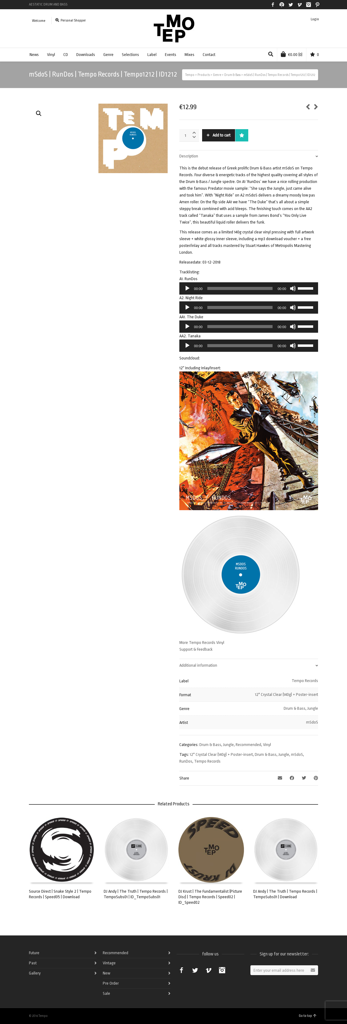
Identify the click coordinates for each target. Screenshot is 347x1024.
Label (152, 54)
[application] (248, 288)
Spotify (281, 4)
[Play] (187, 288)
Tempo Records (305, 680)
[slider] (240, 288)
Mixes (189, 54)
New (106, 973)
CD (65, 54)
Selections (130, 54)
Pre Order (111, 983)
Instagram (308, 4)
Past (33, 963)
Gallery (35, 973)
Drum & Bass (294, 708)
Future (34, 953)
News (34, 54)
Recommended (248, 744)
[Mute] (293, 288)
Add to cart (221, 135)
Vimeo (299, 4)
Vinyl (51, 54)
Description (188, 156)
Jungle (312, 708)
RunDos (185, 761)
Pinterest (317, 4)
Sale (106, 993)
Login (315, 19)
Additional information (198, 665)
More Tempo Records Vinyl (201, 642)
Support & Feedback (196, 649)
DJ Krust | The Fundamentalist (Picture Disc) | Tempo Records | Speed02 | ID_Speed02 (210, 897)
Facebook (273, 4)
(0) (291, 54)
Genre (108, 54)
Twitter (290, 4)
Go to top (308, 1016)
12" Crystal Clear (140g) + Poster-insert (286, 694)
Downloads (85, 54)
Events (170, 54)
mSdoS (312, 722)
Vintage (109, 963)
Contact (209, 54)
